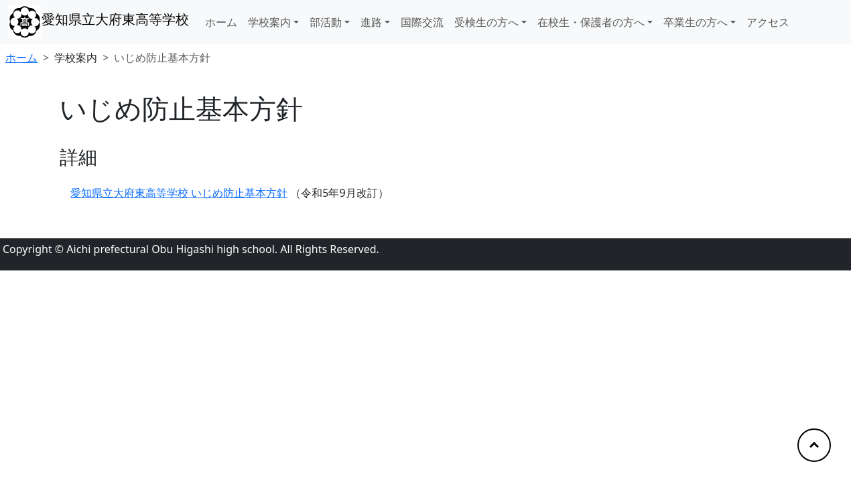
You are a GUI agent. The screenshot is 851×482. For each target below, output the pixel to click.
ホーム (221, 22)
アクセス (767, 22)
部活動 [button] (326, 22)
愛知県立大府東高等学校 (115, 19)
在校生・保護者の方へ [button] (591, 22)
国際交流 (422, 22)
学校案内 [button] (269, 22)
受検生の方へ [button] (486, 22)
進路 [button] (371, 22)
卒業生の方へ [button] (695, 22)
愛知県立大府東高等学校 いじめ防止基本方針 (178, 192)
